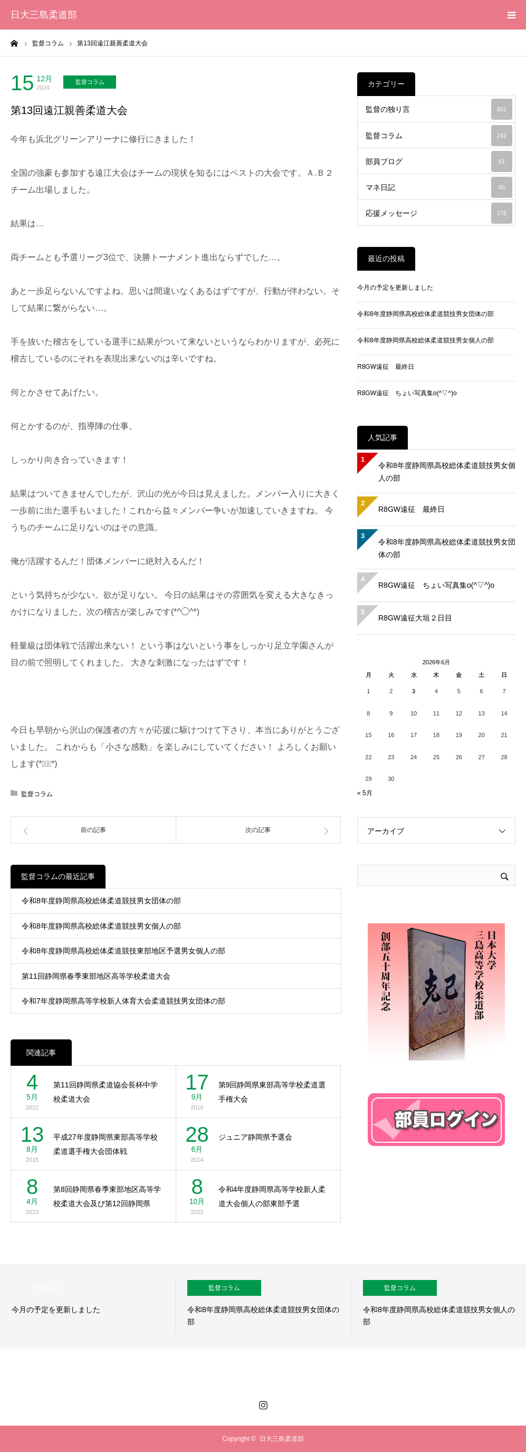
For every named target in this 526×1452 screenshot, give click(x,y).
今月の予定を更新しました (395, 287)
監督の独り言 (439, 109)
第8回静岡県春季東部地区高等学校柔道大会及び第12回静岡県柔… (107, 1197)
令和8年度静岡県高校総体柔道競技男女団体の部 (101, 900)
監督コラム (89, 82)
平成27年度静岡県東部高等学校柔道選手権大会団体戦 (105, 1144)
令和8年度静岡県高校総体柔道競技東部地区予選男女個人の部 (123, 951)
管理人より (48, 1288)
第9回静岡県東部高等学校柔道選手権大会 (272, 1092)
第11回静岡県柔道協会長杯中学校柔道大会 (105, 1092)
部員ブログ (439, 161)
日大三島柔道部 (44, 14)
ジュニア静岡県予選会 (255, 1137)
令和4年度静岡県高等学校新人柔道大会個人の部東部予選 (272, 1196)
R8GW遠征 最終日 (385, 366)
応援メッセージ (439, 213)
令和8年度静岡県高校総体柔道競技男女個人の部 (101, 926)
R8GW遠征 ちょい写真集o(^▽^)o (407, 393)
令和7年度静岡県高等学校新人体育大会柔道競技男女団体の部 (123, 1001)
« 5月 (364, 793)
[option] (88, 1306)
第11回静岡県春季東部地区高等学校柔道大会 (96, 976)
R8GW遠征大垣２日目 (415, 618)
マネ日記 (439, 187)
